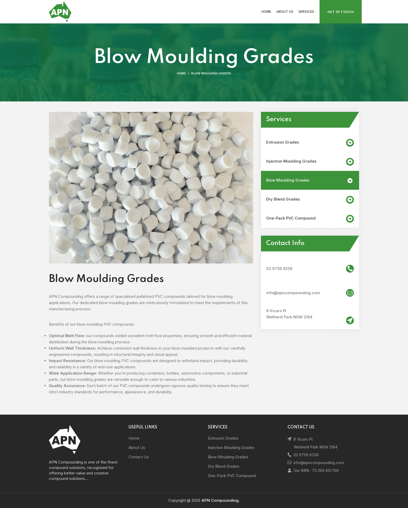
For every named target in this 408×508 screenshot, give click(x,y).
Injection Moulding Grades (310, 162)
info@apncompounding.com (310, 293)
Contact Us (139, 456)
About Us (137, 447)
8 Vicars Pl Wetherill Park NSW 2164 (289, 313)
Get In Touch (340, 12)
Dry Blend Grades (310, 200)
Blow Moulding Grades (310, 181)
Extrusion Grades (310, 143)
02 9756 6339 (310, 268)
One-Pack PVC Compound (310, 219)
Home (181, 73)
